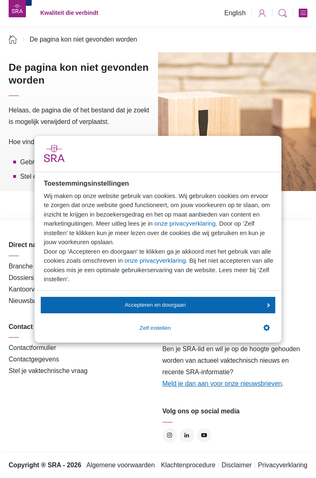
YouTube (204, 435)
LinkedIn (187, 435)
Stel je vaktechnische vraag (48, 370)
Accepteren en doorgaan (197, 305)
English (235, 12)
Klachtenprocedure (188, 465)
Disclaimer (237, 465)
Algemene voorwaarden (120, 465)
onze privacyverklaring (185, 223)
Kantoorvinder (29, 289)
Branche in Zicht (32, 266)
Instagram (170, 435)
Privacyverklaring (282, 465)
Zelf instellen (204, 327)
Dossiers (21, 277)
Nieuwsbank (26, 300)
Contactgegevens (34, 359)
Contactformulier (32, 347)
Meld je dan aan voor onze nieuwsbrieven (222, 383)
